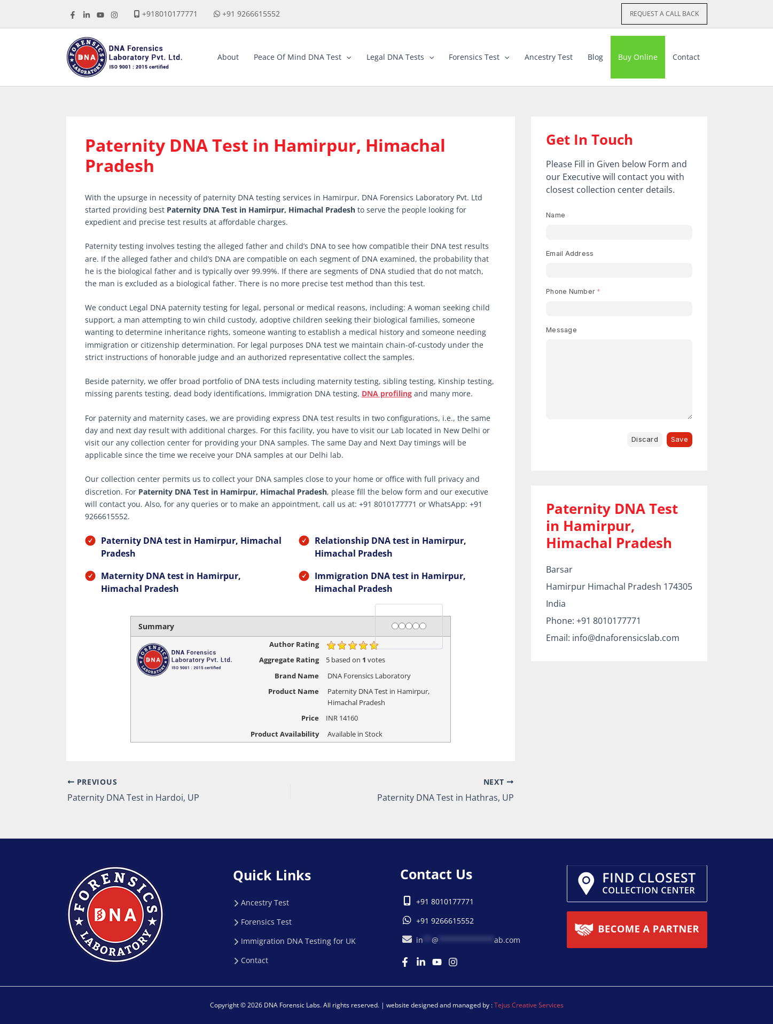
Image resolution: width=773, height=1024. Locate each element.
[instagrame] (114, 15)
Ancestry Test (265, 902)
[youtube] (100, 15)
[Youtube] (437, 962)
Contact (254, 960)
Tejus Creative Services (529, 1005)
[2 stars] (402, 625)
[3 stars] (408, 625)
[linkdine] (86, 15)
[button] (664, 14)
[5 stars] (422, 625)
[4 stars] (415, 625)
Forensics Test (266, 922)
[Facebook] (72, 15)
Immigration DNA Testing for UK (298, 941)
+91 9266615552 (251, 14)
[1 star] (395, 625)
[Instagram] (453, 962)
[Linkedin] (421, 962)
